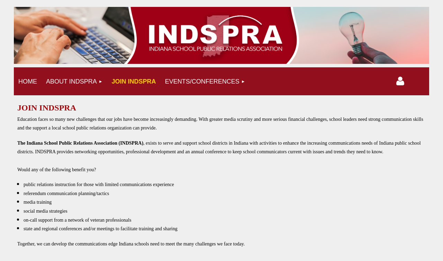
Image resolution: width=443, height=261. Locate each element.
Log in (400, 81)
